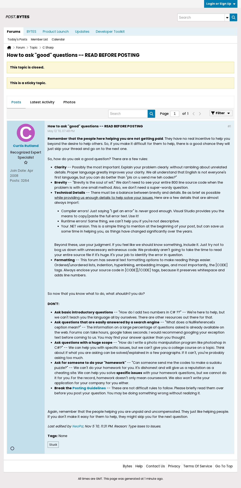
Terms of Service (197, 466)
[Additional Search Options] (227, 17)
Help (139, 466)
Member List (39, 39)
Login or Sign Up (220, 4)
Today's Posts (17, 39)
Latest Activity (42, 102)
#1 (229, 126)
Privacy (174, 466)
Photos (69, 102)
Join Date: (18, 170)
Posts (16, 102)
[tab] (16, 102)
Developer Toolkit (110, 31)
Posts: (15, 180)
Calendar (58, 39)
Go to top (224, 466)
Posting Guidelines (89, 388)
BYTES (31, 31)
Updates (82, 31)
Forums (13, 31)
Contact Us (155, 466)
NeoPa (77, 426)
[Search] (203, 17)
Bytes (127, 466)
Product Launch (56, 31)
